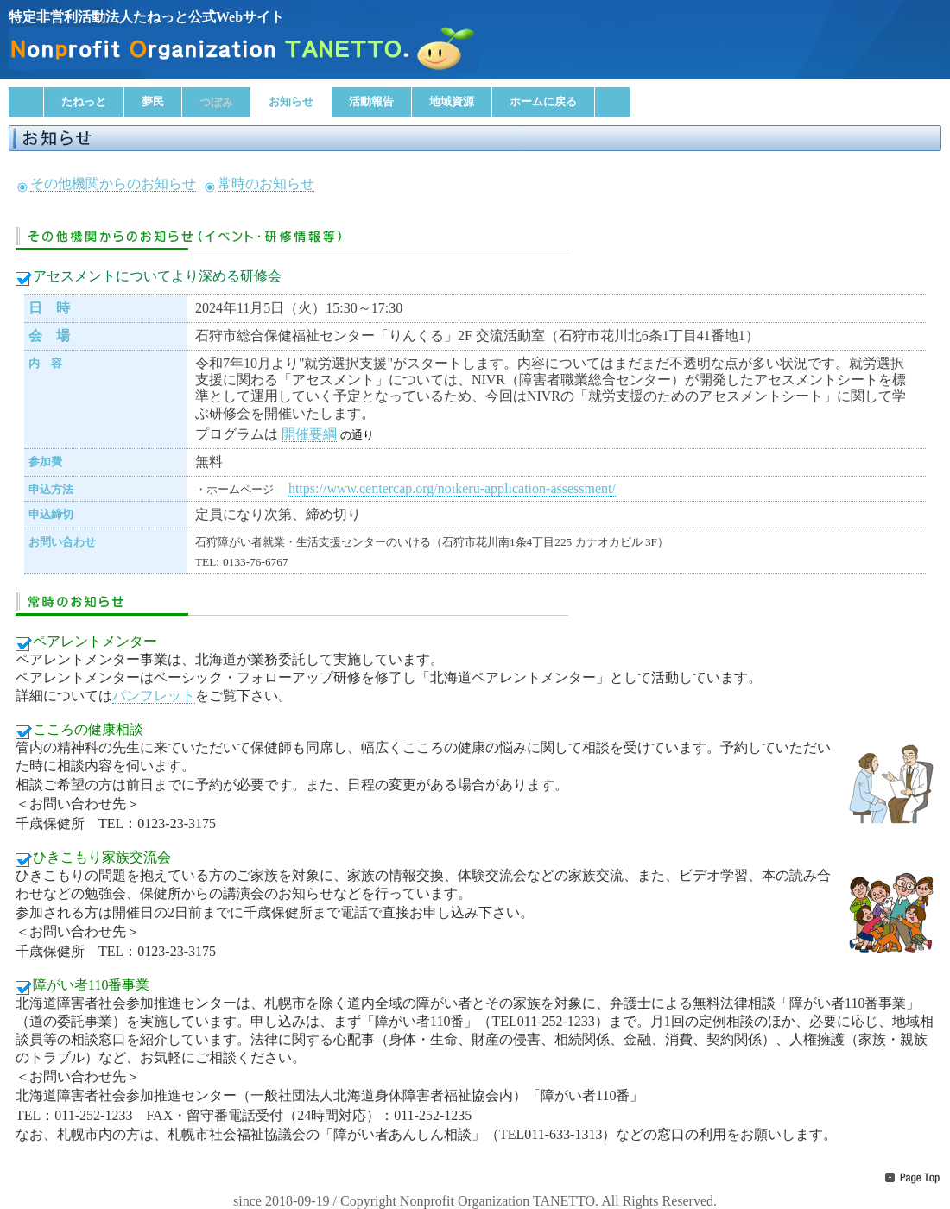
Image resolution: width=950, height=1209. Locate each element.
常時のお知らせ (266, 183)
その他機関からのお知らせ (113, 183)
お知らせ (291, 101)
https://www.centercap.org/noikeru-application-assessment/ (452, 488)
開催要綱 (309, 434)
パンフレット (153, 695)
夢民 (153, 101)
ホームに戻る (543, 101)
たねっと (83, 101)
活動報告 (371, 101)
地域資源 (451, 101)
